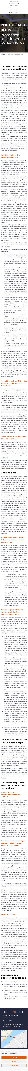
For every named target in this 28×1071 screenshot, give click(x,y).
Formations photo (14, 10)
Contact (6, 1050)
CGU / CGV (7, 1055)
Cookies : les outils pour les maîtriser (15, 814)
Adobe (4, 778)
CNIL (24, 120)
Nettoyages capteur (14, 7)
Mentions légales (9, 1052)
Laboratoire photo (14, 3)
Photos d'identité (13, 1)
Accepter (14, 1068)
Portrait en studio (14, 12)
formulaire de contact (19, 997)
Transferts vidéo (14, 5)
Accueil (3, 54)
